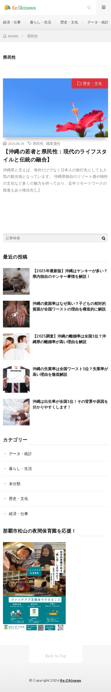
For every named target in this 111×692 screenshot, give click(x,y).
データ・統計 (98, 22)
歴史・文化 (69, 22)
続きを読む (86, 204)
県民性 (38, 143)
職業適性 (53, 143)
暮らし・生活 (40, 22)
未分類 (14, 483)
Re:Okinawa (70, 680)
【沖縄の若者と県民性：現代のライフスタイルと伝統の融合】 (55, 155)
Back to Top (55, 655)
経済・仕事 (12, 22)
